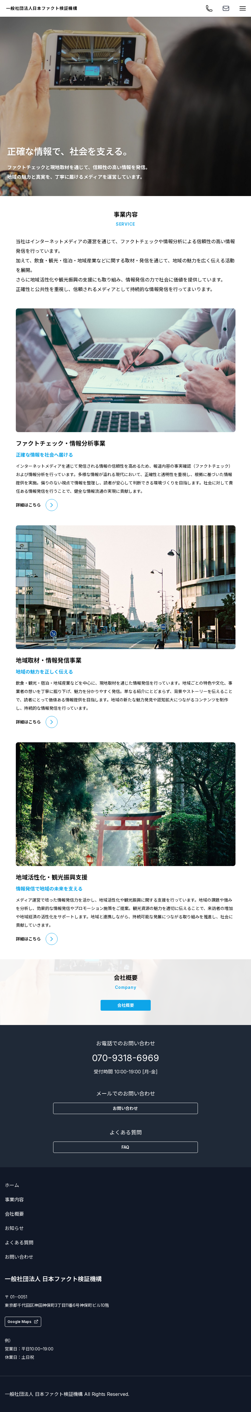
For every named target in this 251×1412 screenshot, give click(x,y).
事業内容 (14, 1200)
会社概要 (14, 1214)
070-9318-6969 (125, 1058)
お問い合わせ (19, 1257)
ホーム (12, 1185)
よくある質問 (19, 1243)
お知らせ (14, 1228)
